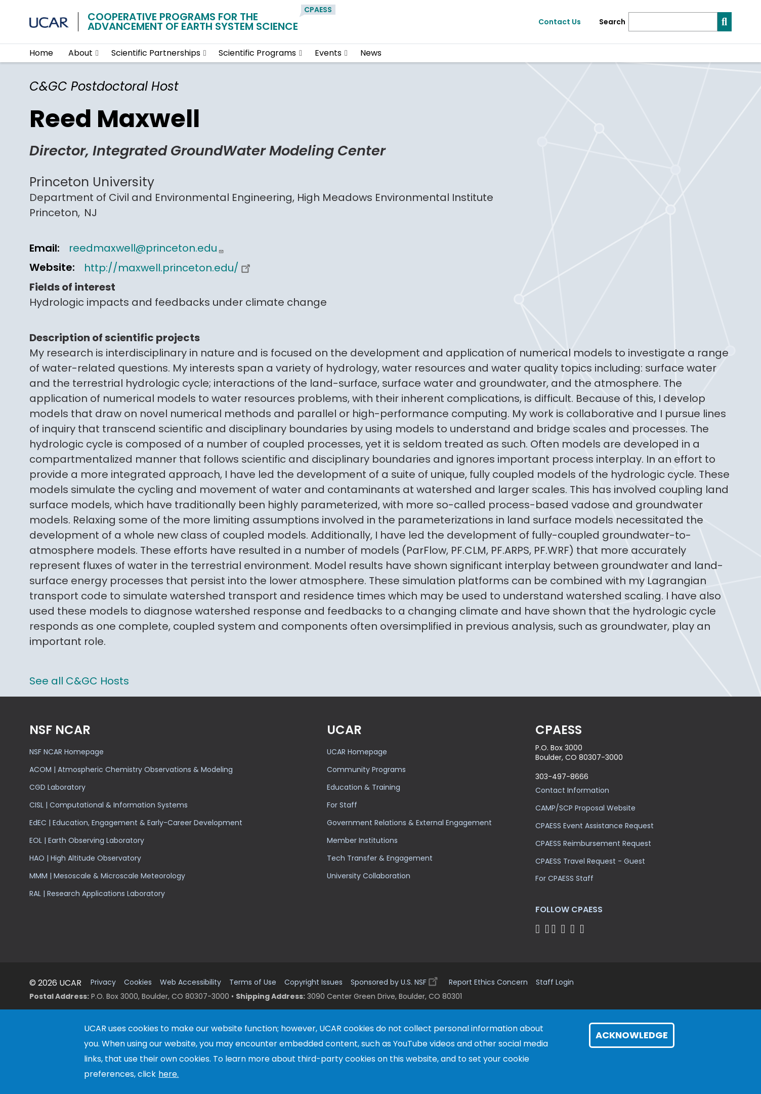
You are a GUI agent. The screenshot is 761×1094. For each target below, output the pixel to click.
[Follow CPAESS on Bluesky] (547, 928)
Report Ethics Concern (488, 982)
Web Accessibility (190, 982)
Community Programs (366, 769)
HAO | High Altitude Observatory (85, 858)
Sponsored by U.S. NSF (396, 980)
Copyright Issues (313, 982)
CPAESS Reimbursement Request (593, 843)
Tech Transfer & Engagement (380, 858)
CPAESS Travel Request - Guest (590, 861)
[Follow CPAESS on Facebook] (539, 928)
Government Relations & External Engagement (409, 823)
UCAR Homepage (357, 752)
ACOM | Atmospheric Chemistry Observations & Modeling (131, 769)
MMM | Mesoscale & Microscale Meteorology (107, 876)
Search (612, 22)
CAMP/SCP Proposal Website (585, 808)
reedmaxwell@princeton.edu (146, 248)
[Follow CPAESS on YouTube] (583, 928)
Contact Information (572, 790)
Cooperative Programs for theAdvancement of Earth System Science (193, 21)
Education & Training (363, 787)
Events (328, 53)
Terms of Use (252, 982)
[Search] (672, 21)
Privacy (103, 982)
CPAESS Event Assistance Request (594, 826)
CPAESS (318, 10)
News (371, 53)
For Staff (342, 805)
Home (41, 53)
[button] (97, 53)
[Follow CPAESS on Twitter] (555, 928)
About (80, 53)
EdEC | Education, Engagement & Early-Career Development (135, 823)
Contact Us (559, 22)
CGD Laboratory (57, 787)
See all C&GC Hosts (79, 681)
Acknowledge (632, 1035)
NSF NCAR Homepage (66, 752)
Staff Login (555, 982)
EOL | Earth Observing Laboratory (86, 840)
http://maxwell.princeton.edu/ (168, 268)
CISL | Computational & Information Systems (108, 805)
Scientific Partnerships (155, 53)
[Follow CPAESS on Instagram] (574, 928)
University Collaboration (368, 876)
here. (168, 1074)
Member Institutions (362, 840)
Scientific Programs (257, 53)
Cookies (138, 982)
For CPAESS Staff (564, 878)
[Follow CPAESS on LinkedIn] (564, 928)
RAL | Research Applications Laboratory (97, 893)
